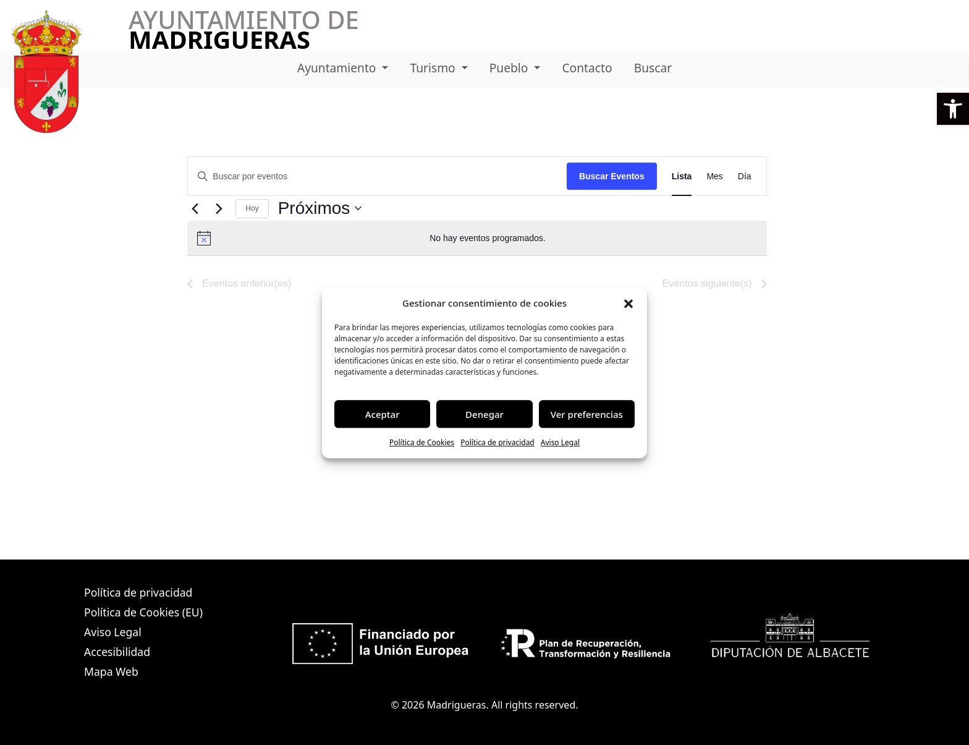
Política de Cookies (421, 442)
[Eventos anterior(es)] (194, 208)
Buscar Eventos (612, 176)
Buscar (653, 67)
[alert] (476, 238)
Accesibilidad (117, 651)
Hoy (251, 208)
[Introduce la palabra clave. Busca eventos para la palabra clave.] (377, 176)
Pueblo (510, 67)
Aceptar (382, 414)
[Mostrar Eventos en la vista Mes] (714, 176)
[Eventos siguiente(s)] (218, 208)
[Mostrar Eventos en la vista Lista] (682, 176)
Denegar (484, 414)
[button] (953, 109)
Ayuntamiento (338, 67)
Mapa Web (111, 671)
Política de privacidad (497, 442)
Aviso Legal (560, 442)
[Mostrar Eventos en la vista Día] (744, 176)
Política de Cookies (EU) (143, 612)
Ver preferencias (587, 414)
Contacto (587, 67)
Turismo (434, 67)
